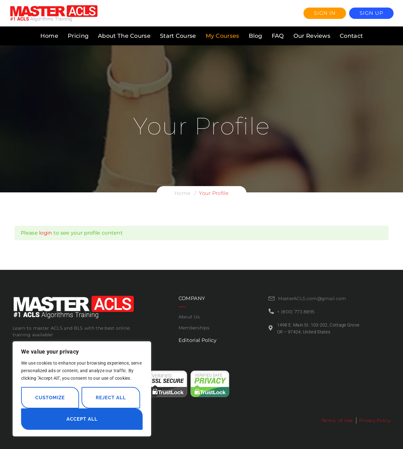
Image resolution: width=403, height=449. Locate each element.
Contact (351, 35)
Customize (50, 398)
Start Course (178, 35)
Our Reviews (311, 35)
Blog (255, 35)
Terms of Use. (337, 420)
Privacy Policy (374, 420)
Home (49, 35)
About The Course (124, 35)
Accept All (82, 419)
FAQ (278, 35)
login (45, 233)
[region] (82, 388)
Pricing (78, 35)
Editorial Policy (198, 340)
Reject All (111, 398)
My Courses (222, 35)
